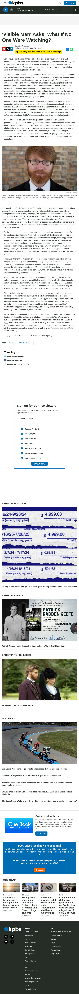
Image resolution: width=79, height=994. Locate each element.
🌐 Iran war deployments (14, 356)
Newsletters (29, 935)
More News (9, 880)
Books (11, 343)
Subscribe (39, 464)
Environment (7, 895)
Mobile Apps (29, 946)
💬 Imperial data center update (16, 364)
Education (25, 895)
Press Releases (30, 950)
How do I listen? (56, 946)
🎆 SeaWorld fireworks (13, 360)
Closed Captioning (57, 935)
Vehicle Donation (30, 989)
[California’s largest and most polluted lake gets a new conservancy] (11, 887)
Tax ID (27, 985)
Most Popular (10, 718)
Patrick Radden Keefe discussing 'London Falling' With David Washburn (33, 646)
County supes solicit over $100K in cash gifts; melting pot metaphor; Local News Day (39, 587)
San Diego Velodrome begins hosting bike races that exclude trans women (34, 769)
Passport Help (55, 950)
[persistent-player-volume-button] (12, 10)
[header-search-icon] (60, 3)
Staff (26, 957)
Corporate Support (31, 971)
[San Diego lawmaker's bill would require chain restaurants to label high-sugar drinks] (49, 887)
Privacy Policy (29, 953)
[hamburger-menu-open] (5, 3)
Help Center (55, 953)
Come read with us (47, 816)
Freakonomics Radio (62, 10)
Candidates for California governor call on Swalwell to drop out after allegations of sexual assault (67, 905)
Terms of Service (30, 961)
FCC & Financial (30, 943)
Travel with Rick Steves (25, 11)
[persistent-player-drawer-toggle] (76, 10)
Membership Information (33, 978)
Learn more (41, 833)
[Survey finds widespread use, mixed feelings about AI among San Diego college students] (30, 887)
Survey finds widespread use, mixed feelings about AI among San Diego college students (37, 793)
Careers (27, 939)
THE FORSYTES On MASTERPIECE (17, 706)
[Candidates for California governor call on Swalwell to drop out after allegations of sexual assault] (67, 887)
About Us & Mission (31, 932)
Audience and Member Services (61, 932)
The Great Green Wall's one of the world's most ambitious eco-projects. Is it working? (39, 801)
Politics (61, 895)
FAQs (53, 943)
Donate (39, 870)
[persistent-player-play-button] (5, 10)
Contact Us (54, 939)
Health (43, 895)
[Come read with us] (19, 825)
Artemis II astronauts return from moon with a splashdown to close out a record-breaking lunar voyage (37, 784)
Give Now (70, 3)
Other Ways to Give (31, 982)
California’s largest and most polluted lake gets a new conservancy (31, 776)
